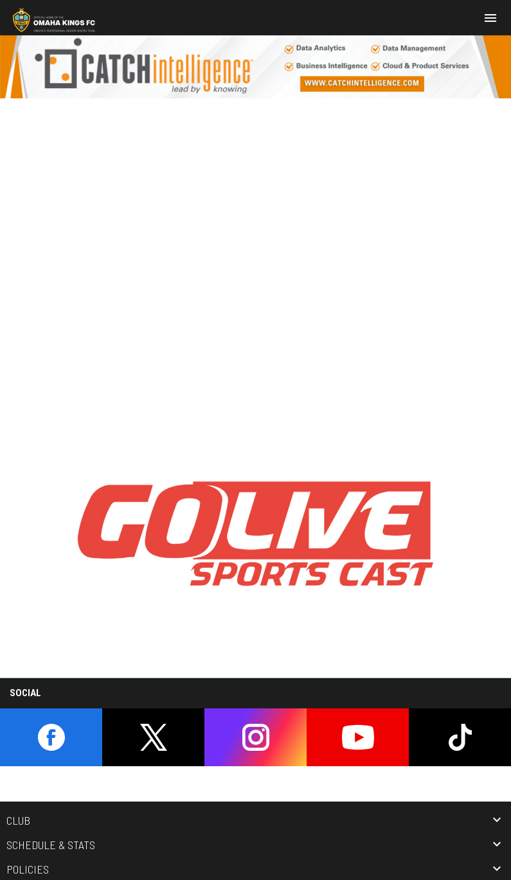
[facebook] (51, 737)
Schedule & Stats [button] (50, 844)
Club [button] (18, 820)
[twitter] (153, 737)
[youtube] (358, 737)
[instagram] (255, 737)
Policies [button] (27, 869)
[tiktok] (460, 737)
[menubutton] (490, 18)
